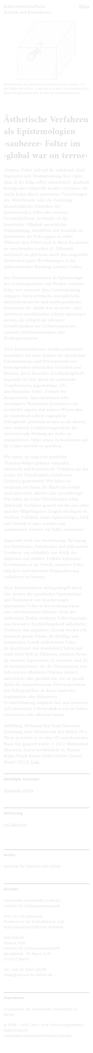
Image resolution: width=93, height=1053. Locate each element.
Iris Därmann (15, 824)
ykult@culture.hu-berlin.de (28, 975)
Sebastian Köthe (18, 790)
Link (35, 762)
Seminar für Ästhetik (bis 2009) (32, 866)
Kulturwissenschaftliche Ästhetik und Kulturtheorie (28, 9)
